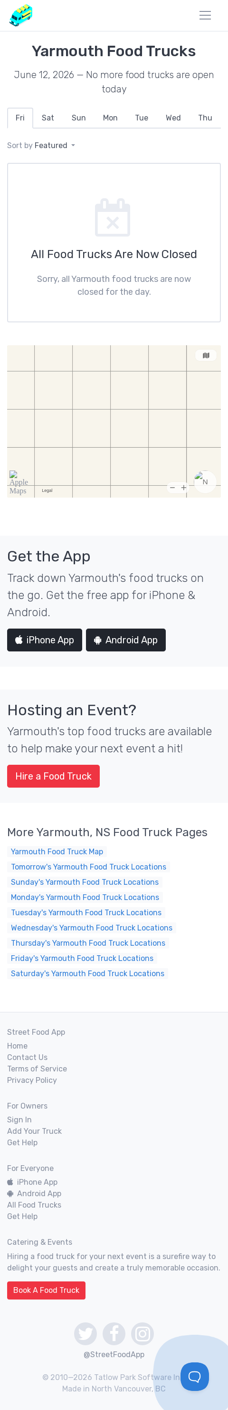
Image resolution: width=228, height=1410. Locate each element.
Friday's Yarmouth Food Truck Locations (82, 958)
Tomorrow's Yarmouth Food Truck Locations (88, 866)
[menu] (205, 15)
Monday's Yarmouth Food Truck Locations (85, 897)
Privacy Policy (32, 1080)
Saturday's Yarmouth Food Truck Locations (87, 973)
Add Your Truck (34, 1131)
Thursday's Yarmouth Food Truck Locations (88, 943)
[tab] (20, 118)
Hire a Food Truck (53, 776)
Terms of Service (37, 1068)
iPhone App (44, 640)
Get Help (22, 1142)
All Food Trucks (34, 1205)
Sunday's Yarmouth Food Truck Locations (85, 882)
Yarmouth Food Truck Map (57, 851)
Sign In (19, 1119)
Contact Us (27, 1057)
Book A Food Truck (46, 1290)
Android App (126, 640)
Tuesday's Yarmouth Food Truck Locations (86, 912)
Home (17, 1045)
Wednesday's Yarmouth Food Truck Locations (91, 927)
